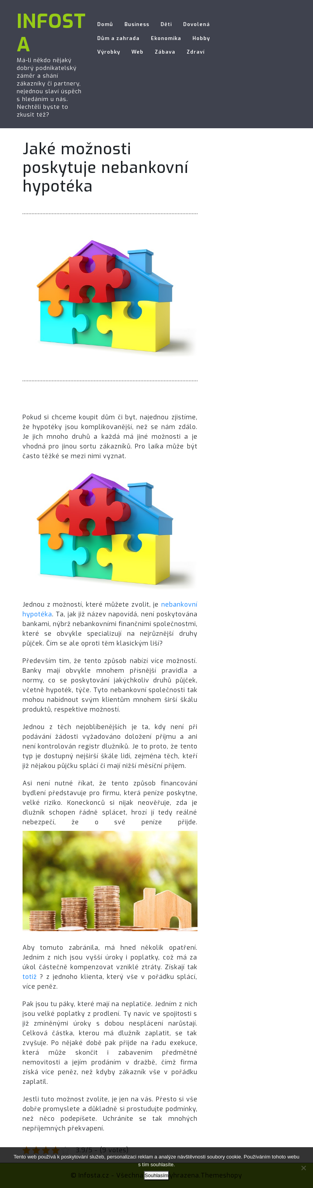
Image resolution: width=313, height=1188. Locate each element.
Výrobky (108, 52)
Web (137, 52)
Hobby (201, 38)
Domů (105, 24)
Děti (166, 24)
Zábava (165, 52)
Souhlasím (156, 1175)
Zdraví (196, 52)
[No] (303, 1168)
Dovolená (196, 24)
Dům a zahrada (118, 38)
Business (136, 24)
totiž (30, 977)
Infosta (51, 33)
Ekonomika (166, 38)
